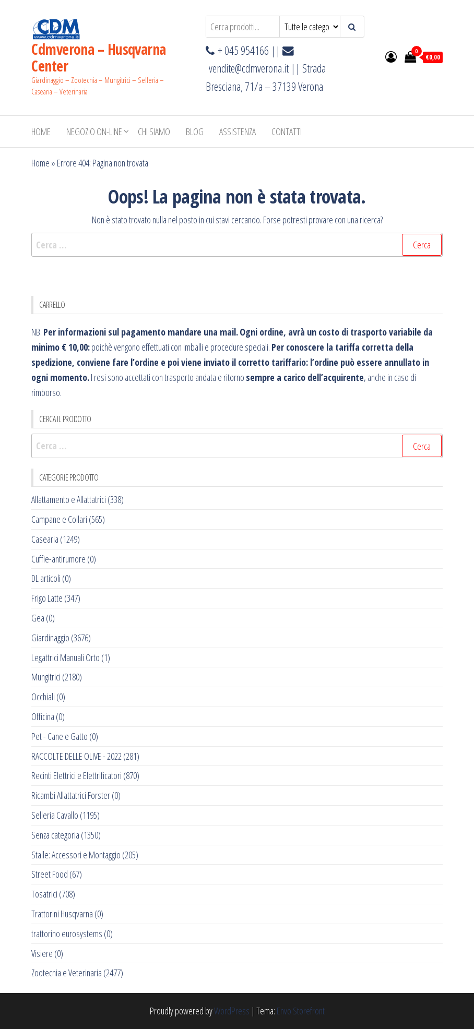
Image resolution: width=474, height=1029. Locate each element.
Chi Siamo (154, 131)
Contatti (286, 131)
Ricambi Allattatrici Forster (70, 795)
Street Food (49, 874)
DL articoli (46, 578)
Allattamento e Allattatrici (68, 499)
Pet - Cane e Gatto (59, 736)
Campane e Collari (59, 519)
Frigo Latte (47, 598)
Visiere (42, 953)
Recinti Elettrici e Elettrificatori (76, 775)
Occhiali (43, 696)
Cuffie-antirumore (58, 559)
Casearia (44, 539)
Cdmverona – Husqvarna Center (98, 57)
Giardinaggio (50, 637)
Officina (42, 716)
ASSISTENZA (237, 131)
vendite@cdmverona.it (249, 68)
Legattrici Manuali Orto (65, 657)
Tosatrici (44, 894)
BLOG (195, 131)
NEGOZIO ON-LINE (94, 131)
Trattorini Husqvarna (62, 913)
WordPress (232, 1010)
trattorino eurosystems (66, 933)
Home (41, 131)
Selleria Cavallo (54, 815)
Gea (37, 618)
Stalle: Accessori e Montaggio (76, 854)
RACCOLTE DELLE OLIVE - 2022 (76, 756)
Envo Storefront (301, 1010)
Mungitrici (46, 677)
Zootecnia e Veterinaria (66, 972)
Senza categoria (55, 835)
